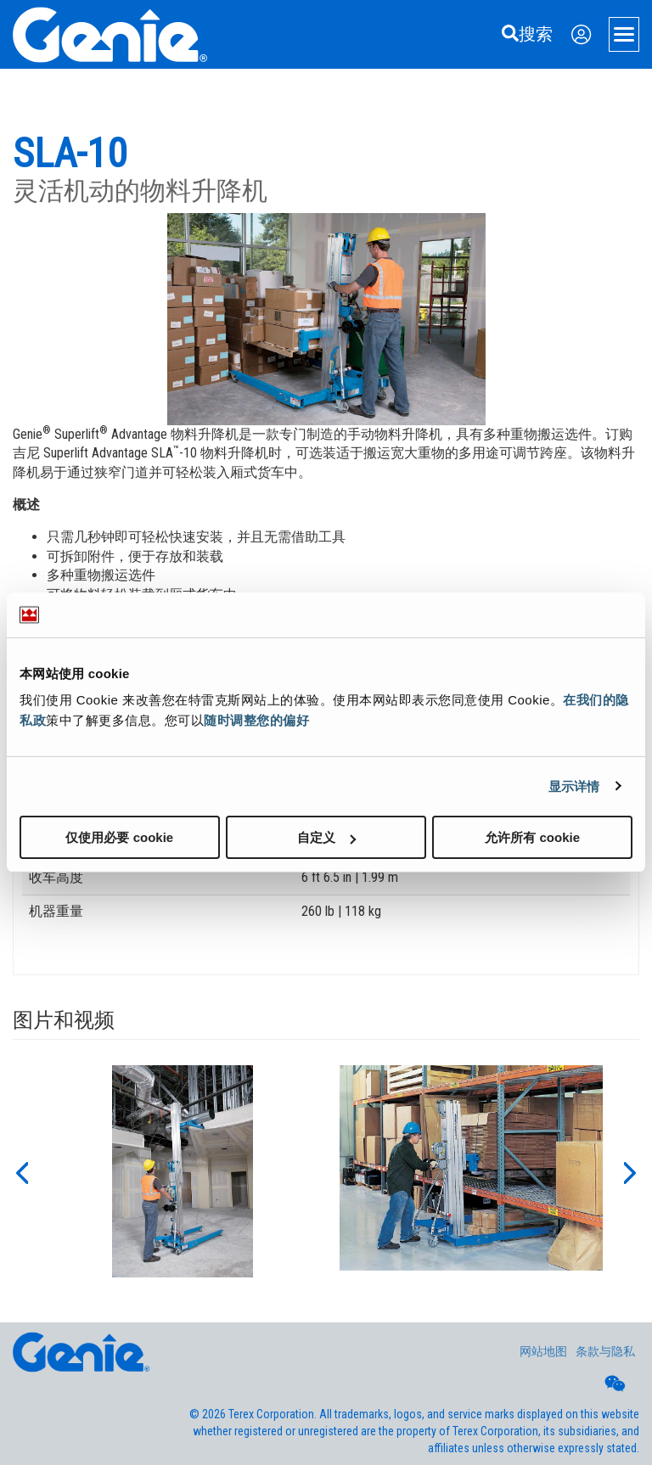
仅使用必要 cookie (119, 837)
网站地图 (543, 1351)
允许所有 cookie (532, 837)
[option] (182, 1171)
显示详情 (573, 785)
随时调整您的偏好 (256, 720)
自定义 (326, 837)
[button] (21, 1171)
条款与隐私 (605, 1351)
